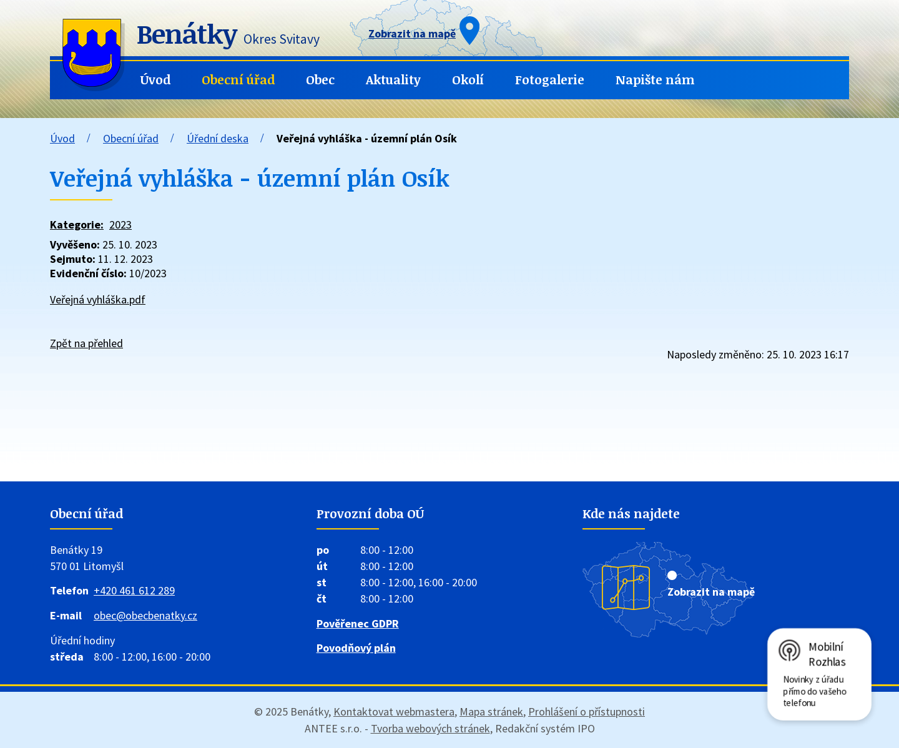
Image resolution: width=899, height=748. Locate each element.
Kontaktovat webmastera (393, 711)
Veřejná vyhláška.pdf (97, 299)
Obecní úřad (238, 79)
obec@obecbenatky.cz (145, 615)
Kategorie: (77, 224)
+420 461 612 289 (134, 590)
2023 (120, 224)
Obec (320, 79)
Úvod (155, 79)
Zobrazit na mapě (711, 591)
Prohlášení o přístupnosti (586, 711)
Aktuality (393, 79)
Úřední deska (217, 138)
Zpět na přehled (86, 343)
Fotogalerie (549, 79)
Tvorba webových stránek (430, 728)
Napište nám (655, 79)
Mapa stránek (491, 711)
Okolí (468, 79)
